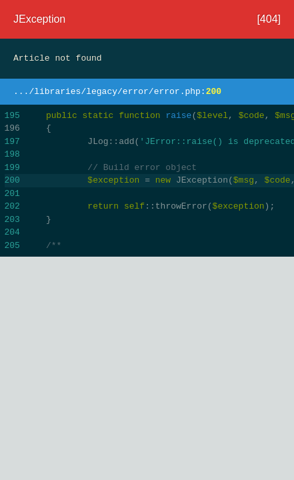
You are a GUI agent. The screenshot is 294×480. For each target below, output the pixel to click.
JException (39, 19)
